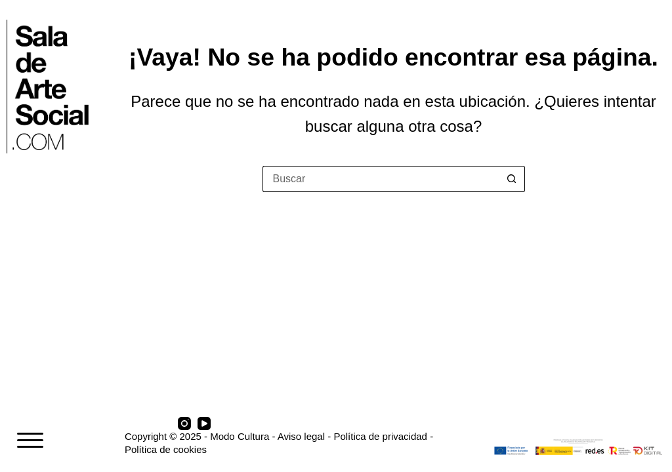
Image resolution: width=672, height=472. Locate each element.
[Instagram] (184, 423)
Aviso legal (301, 436)
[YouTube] (204, 423)
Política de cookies (166, 449)
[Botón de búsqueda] (512, 179)
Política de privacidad (380, 436)
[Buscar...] (380, 179)
